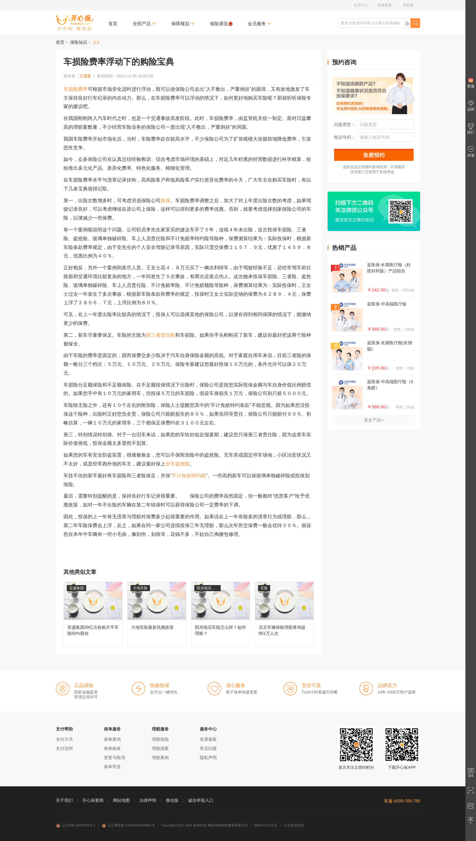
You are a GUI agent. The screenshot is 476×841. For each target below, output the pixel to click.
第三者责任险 (160, 335)
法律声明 (147, 800)
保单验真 (112, 748)
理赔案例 (160, 757)
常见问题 (208, 748)
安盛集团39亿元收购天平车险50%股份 (93, 614)
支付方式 (64, 739)
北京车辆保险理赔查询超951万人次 (284, 614)
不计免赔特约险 (189, 475)
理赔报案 (160, 748)
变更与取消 (114, 757)
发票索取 (208, 739)
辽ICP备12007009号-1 (75, 825)
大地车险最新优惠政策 (156, 614)
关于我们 (64, 800)
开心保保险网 (74, 23)
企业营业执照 (294, 825)
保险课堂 (221, 23)
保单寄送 (112, 766)
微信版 (172, 800)
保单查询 (112, 739)
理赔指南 (160, 739)
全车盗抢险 (177, 463)
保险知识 (78, 42)
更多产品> (373, 419)
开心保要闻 (93, 800)
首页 (112, 23)
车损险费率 (75, 89)
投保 (165, 200)
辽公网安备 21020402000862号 (128, 825)
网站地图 (121, 800)
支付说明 (64, 748)
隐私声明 (208, 757)
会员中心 (361, 5)
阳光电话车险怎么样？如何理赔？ (220, 614)
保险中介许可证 (265, 825)
